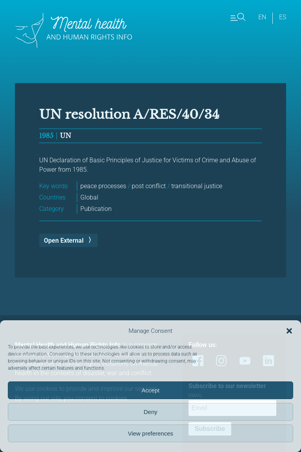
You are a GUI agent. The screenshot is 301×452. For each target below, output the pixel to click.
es (282, 17)
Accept (150, 390)
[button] (289, 331)
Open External (63, 240)
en (262, 17)
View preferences (150, 433)
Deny (150, 411)
